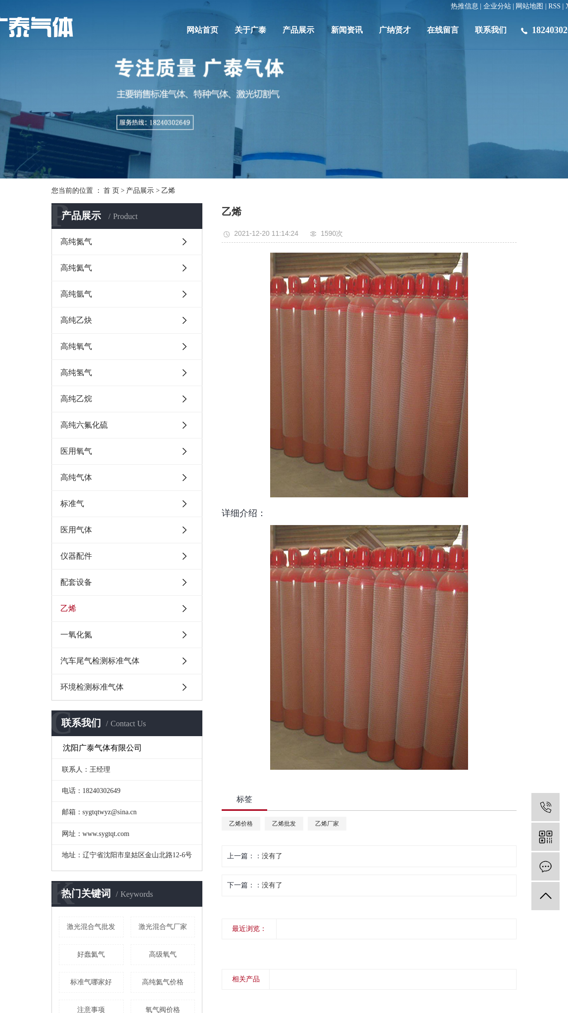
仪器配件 (76, 556)
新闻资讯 (347, 30)
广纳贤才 (395, 30)
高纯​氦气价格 (163, 982)
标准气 (72, 503)
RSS (554, 6)
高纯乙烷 (76, 399)
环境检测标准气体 (92, 687)
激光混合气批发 (91, 926)
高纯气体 (76, 477)
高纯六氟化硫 (84, 425)
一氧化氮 (76, 634)
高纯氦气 (76, 268)
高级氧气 (163, 954)
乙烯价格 (241, 823)
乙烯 (168, 190)
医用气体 (76, 530)
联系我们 (491, 30)
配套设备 (76, 582)
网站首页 (202, 30)
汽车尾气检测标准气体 (100, 661)
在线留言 (443, 30)
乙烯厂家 (327, 823)
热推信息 (464, 6)
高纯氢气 (76, 372)
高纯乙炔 (76, 320)
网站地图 (529, 6)
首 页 (111, 190)
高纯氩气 (76, 294)
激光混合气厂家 (163, 926)
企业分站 (497, 6)
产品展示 (298, 30)
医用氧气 (76, 451)
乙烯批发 (284, 823)
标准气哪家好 (91, 982)
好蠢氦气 (91, 954)
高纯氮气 (76, 241)
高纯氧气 (76, 346)
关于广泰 (250, 30)
